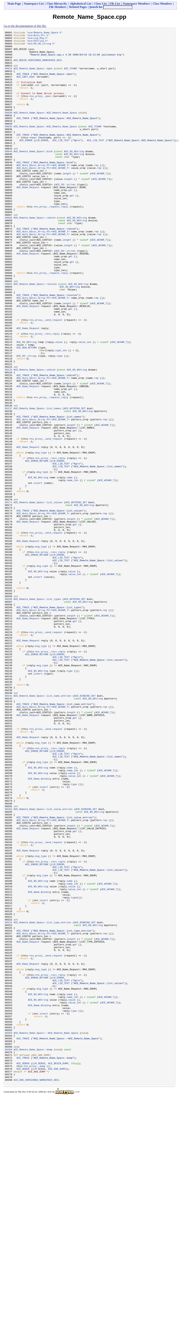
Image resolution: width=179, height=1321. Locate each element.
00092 (8, 334)
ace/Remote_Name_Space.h (44, 33)
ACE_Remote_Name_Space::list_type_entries (42, 1100)
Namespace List (34, 3)
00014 (8, 76)
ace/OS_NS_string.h (41, 46)
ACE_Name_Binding (39, 928)
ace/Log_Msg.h (37, 39)
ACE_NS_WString (74, 175)
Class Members (162, 3)
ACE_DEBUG (22, 1270)
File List (115, 3)
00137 (8, 484)
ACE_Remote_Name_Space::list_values (38, 596)
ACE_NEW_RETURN (26, 411)
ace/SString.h (37, 43)
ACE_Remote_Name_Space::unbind (34, 437)
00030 (8, 129)
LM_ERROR (42, 162)
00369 (8, 1253)
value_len (84, 404)
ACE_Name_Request (27, 218)
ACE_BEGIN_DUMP (58, 1270)
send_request (53, 378)
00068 (8, 255)
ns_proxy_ (37, 109)
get (70, 222)
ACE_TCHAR (70, 76)
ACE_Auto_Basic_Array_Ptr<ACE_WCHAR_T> (43, 192)
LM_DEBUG (39, 1270)
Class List (100, 3)
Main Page (14, 3)
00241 (8, 829)
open (48, 109)
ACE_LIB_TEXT (61, 162)
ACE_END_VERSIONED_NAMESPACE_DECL (37, 1290)
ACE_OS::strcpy (26, 421)
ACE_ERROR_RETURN (36, 547)
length (66, 202)
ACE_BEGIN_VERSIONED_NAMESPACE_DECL (38, 66)
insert (38, 573)
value (58, 404)
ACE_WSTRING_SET (75, 484)
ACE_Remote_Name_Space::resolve (35, 334)
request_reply (59, 242)
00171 (8, 596)
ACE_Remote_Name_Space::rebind (34, 255)
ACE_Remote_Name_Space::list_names (37, 484)
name (69, 567)
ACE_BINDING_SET (84, 829)
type (59, 421)
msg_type (41, 537)
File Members (57, 6)
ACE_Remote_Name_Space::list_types (37, 712)
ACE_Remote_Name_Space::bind (33, 175)
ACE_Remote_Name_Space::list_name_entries (42, 829)
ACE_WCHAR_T (99, 202)
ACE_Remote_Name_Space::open (33, 76)
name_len (72, 570)
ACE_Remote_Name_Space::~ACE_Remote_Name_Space (46, 1233)
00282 (8, 965)
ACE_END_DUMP (56, 1276)
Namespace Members (136, 3)
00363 (8, 1233)
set (37, 96)
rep (96, 192)
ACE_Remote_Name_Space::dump (33, 1253)
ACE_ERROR (25, 162)
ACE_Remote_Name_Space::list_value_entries (43, 965)
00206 (8, 712)
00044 (8, 175)
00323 (8, 1100)
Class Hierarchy (56, 3)
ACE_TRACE (22, 82)
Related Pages (78, 6)
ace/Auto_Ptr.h (38, 36)
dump (42, 1273)
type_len (61, 414)
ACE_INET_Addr (25, 86)
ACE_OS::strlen (65, 215)
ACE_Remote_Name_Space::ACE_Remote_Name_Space (45, 129)
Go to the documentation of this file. (25, 25)
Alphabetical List (80, 3)
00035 (8, 145)
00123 (8, 437)
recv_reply (52, 394)
